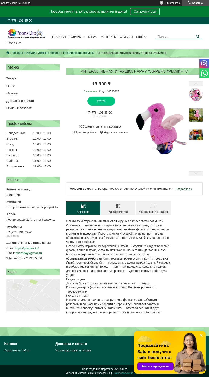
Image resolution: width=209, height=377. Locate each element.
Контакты (109, 36)
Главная (59, 36)
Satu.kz (122, 369)
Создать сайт (9, 2)
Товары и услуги (23, 52)
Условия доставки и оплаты (73, 350)
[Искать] (198, 36)
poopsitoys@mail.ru (29, 253)
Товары (75, 36)
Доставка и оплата (20, 101)
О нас (92, 36)
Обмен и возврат (19, 108)
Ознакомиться (145, 11)
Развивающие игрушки (79, 52)
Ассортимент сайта (16, 350)
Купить (101, 101)
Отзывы (126, 36)
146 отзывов (172, 2)
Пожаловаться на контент (128, 372)
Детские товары (49, 52)
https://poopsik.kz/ (27, 248)
